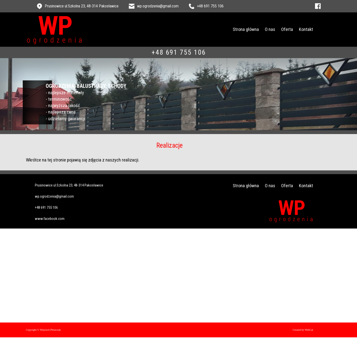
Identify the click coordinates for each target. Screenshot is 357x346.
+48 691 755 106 (210, 6)
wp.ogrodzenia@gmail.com (158, 6)
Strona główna (253, 29)
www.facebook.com (48, 207)
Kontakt (314, 29)
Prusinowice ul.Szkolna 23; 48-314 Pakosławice (82, 6)
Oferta (295, 29)
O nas (278, 29)
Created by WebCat (310, 318)
